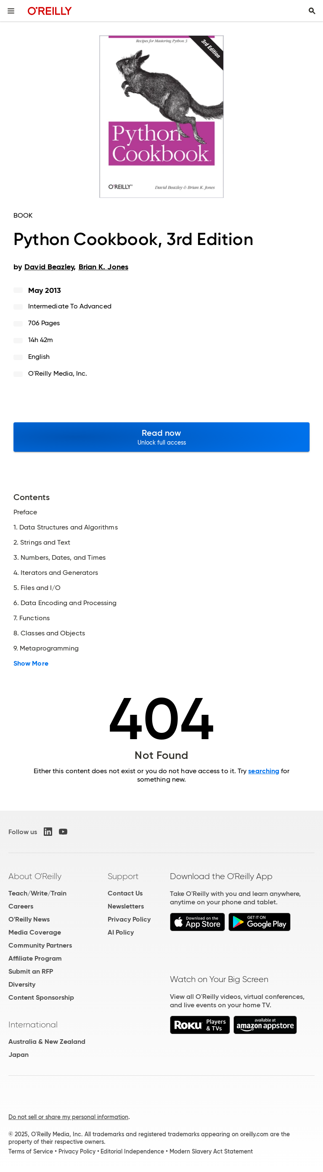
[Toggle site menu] (11, 11)
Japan (18, 1054)
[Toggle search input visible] (312, 11)
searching (263, 770)
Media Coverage (34, 932)
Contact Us (125, 893)
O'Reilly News (29, 919)
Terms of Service (30, 1151)
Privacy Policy (129, 919)
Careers (20, 906)
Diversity (21, 984)
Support (123, 876)
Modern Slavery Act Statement (211, 1151)
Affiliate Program (35, 958)
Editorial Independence (132, 1151)
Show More (30, 663)
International (33, 1024)
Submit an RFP (30, 971)
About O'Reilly (34, 876)
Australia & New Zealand (46, 1041)
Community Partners (40, 945)
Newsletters (126, 906)
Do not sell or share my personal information (68, 1117)
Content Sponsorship (41, 997)
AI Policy (121, 932)
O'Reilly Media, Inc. (57, 373)
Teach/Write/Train (37, 893)
